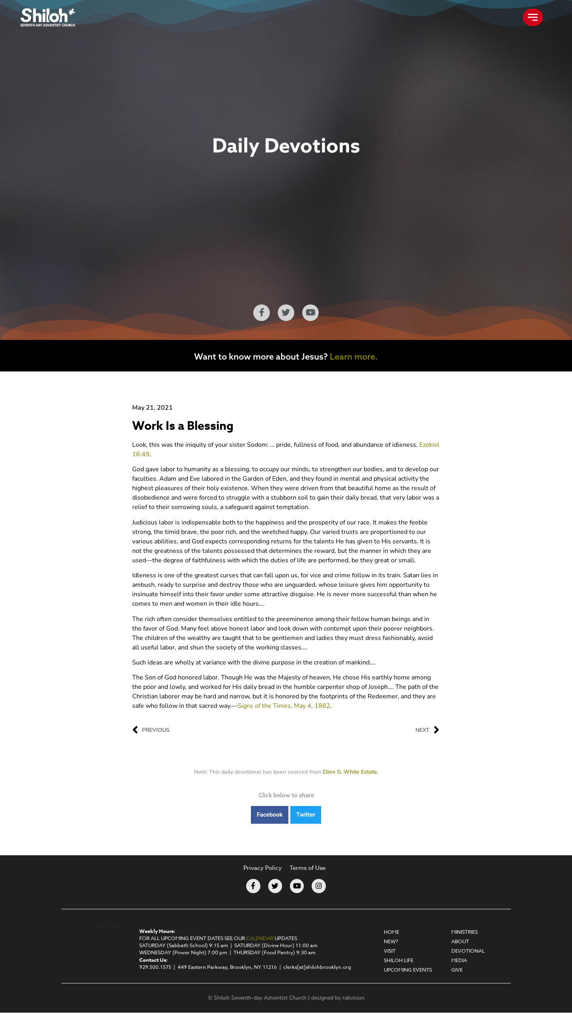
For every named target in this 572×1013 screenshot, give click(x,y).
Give (457, 969)
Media (459, 960)
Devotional (468, 950)
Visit (390, 950)
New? (391, 941)
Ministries (464, 931)
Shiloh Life (398, 960)
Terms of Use (307, 868)
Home (391, 931)
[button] (269, 815)
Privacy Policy (262, 868)
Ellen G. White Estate (350, 772)
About (460, 941)
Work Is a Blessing (183, 426)
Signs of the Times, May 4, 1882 (283, 705)
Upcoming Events (408, 969)
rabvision (353, 998)
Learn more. (354, 356)
